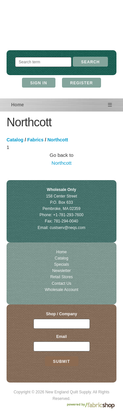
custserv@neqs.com (67, 227)
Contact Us (61, 283)
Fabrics (35, 139)
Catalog (15, 139)
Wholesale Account (61, 289)
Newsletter (61, 270)
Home (17, 104)
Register (81, 83)
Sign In (38, 83)
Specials (61, 264)
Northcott (58, 139)
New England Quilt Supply (61, 31)
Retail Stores (61, 277)
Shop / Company (61, 314)
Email (61, 336)
